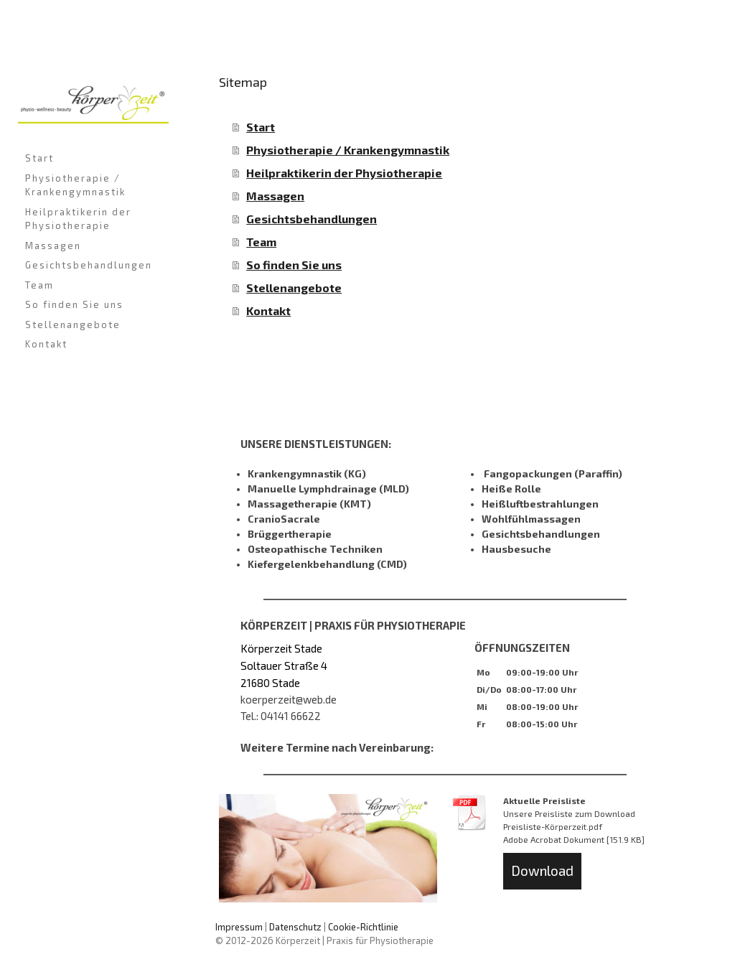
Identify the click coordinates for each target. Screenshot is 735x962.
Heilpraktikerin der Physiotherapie (78, 219)
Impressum (239, 927)
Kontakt (46, 344)
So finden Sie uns (74, 304)
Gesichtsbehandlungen (88, 265)
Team (39, 285)
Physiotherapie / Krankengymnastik (75, 185)
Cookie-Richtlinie (363, 927)
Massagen (53, 245)
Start (39, 158)
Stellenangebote (73, 324)
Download (542, 870)
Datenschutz (295, 927)
